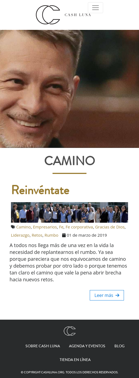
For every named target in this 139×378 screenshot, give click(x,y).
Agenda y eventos (87, 346)
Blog (119, 346)
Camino (23, 227)
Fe (61, 227)
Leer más (106, 295)
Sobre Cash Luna (42, 346)
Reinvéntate (40, 190)
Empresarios (45, 227)
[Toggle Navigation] (95, 7)
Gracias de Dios (109, 227)
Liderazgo (20, 235)
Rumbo (52, 235)
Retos (37, 235)
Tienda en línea (75, 360)
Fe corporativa (79, 227)
